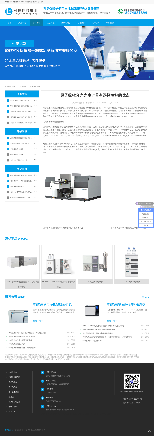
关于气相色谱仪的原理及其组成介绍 (22, 336)
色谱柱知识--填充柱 (17, 149)
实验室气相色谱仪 (26, 355)
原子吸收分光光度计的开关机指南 (132, 228)
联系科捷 (110, 23)
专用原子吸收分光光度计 (75, 357)
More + (145, 297)
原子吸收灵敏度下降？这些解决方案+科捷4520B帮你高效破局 (21, 111)
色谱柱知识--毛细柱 (17, 154)
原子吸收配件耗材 (103, 357)
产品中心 (22, 23)
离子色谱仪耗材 (34, 357)
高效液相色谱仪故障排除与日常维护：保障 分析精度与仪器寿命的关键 (21, 138)
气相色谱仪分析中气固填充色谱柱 (21, 198)
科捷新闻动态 (35, 87)
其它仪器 (67, 359)
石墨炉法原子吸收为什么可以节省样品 (67, 228)
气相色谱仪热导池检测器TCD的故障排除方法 (21, 143)
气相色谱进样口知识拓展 (19, 160)
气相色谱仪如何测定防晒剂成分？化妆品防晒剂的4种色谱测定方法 (107, 337)
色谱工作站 (59, 359)
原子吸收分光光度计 (59, 357)
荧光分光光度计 (36, 359)
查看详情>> (38, 321)
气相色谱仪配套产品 (40, 355)
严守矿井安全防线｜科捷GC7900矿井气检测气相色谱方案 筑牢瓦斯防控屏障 (21, 100)
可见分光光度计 (24, 359)
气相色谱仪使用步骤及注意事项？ (21, 340)
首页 (10, 23)
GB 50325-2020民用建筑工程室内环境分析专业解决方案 (103, 326)
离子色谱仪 (23, 357)
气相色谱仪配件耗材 (55, 355)
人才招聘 (95, 23)
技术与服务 (66, 23)
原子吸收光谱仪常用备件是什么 (21, 117)
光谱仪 (113, 357)
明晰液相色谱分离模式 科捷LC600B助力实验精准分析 (21, 106)
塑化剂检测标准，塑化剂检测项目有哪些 (98, 333)
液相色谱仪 (104, 355)
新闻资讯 (36, 23)
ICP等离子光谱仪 (134, 357)
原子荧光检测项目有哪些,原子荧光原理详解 (99, 330)
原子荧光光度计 (122, 357)
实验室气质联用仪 (80, 355)
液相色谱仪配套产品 (130, 355)
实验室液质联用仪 (93, 355)
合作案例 (81, 23)
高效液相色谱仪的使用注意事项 (21, 175)
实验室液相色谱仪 (116, 355)
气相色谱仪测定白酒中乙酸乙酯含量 (22, 348)
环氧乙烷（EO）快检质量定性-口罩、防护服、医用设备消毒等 (66, 304)
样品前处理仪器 (48, 359)
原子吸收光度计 (46, 357)
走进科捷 (51, 23)
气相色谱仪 (15, 355)
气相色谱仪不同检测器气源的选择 (21, 192)
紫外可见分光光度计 (12, 359)
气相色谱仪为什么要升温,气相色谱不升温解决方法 (27, 333)
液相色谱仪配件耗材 (12, 357)
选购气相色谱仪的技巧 (18, 186)
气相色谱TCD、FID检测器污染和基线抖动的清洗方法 (21, 181)
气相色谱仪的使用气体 (17, 344)
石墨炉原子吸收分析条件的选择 (21, 123)
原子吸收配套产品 (90, 357)
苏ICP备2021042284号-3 (35, 430)
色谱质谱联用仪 (68, 355)
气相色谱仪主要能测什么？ (93, 341)
